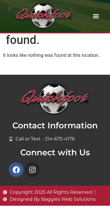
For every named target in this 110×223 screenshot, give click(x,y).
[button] (96, 16)
